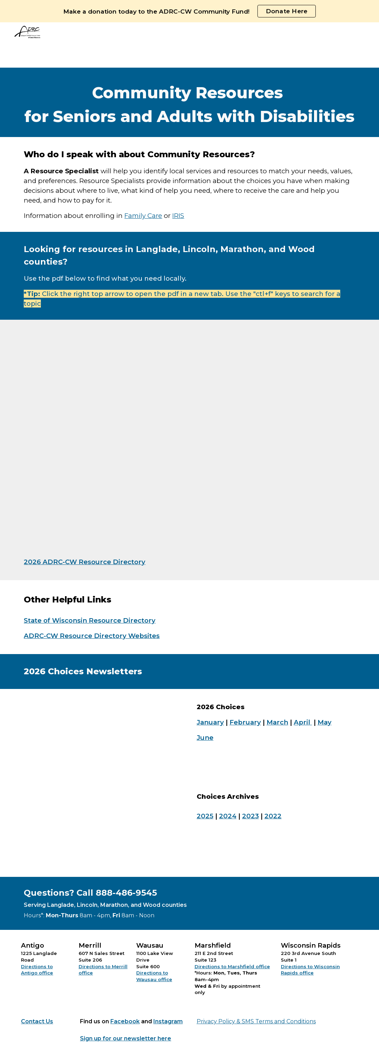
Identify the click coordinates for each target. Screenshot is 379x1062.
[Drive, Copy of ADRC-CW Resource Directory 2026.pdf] (117, 440)
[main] (189, 102)
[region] (189, 11)
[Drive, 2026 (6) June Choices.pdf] (103, 782)
